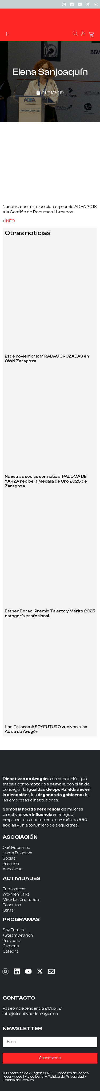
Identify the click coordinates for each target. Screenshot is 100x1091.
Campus (11, 946)
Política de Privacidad (66, 1076)
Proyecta (11, 940)
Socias (9, 858)
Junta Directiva (17, 853)
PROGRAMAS (21, 919)
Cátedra (11, 951)
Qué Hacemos (16, 847)
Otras (8, 910)
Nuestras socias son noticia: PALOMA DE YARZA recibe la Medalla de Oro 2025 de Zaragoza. (46, 481)
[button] (7, 34)
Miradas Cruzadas (21, 899)
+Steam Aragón (18, 935)
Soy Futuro (13, 930)
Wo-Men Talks (16, 894)
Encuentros (14, 889)
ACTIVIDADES (22, 878)
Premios (11, 863)
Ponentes (12, 905)
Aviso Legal (34, 1076)
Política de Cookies (18, 1080)
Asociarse (12, 869)
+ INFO (9, 221)
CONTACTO (19, 998)
